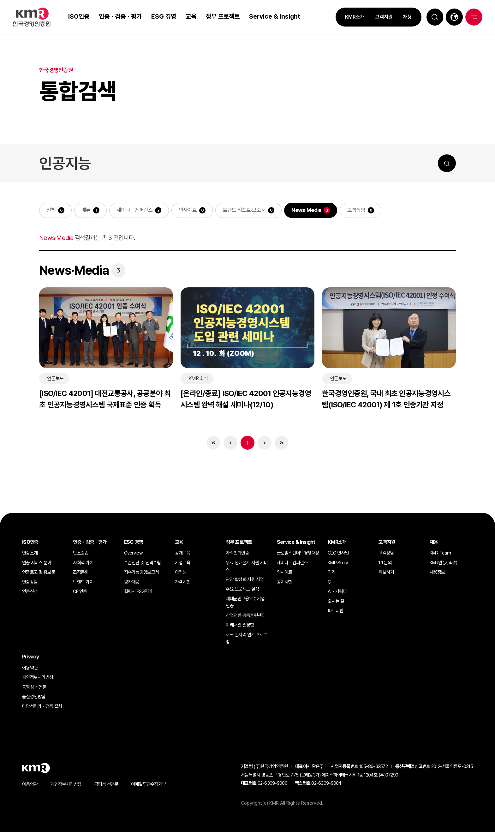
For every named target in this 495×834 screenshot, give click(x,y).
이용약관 (30, 670)
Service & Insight (272, 16)
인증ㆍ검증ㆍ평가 (118, 16)
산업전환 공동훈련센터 (245, 617)
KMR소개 (349, 17)
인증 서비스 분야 (36, 564)
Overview (133, 555)
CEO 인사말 (338, 555)
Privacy (30, 659)
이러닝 (181, 574)
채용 (401, 17)
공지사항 (284, 584)
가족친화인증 (237, 555)
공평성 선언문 (34, 689)
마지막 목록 (284, 444)
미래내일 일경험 (240, 627)
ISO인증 (76, 16)
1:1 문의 (385, 564)
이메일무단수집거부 (155, 786)
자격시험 (182, 584)
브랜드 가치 (83, 584)
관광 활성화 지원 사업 (245, 581)
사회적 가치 (83, 564)
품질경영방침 (33, 699)
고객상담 (376, 210)
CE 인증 (80, 594)
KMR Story (338, 564)
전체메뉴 (472, 17)
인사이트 (199, 210)
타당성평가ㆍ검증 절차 (42, 708)
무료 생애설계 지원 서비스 (247, 568)
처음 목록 (210, 444)
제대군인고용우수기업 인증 (245, 604)
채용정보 (437, 574)
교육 (188, 16)
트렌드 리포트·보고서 (258, 210)
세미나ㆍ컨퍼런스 (143, 210)
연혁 (332, 574)
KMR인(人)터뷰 (444, 564)
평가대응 (132, 584)
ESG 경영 (161, 16)
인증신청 (30, 594)
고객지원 (378, 17)
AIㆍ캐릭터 (337, 594)
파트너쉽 (335, 613)
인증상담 (30, 584)
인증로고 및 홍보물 (38, 574)
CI (329, 584)
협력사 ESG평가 (138, 594)
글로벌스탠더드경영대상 (298, 555)
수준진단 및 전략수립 (142, 564)
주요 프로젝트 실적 (242, 591)
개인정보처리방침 (37, 679)
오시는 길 (336, 603)
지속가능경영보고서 (141, 574)
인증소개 (30, 555)
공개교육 (182, 555)
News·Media (324, 210)
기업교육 (182, 564)
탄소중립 (80, 555)
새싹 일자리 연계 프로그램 (247, 640)
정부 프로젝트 (220, 16)
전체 (56, 210)
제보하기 (386, 574)
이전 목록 (229, 444)
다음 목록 (265, 444)
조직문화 (80, 574)
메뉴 (92, 210)
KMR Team (440, 555)
